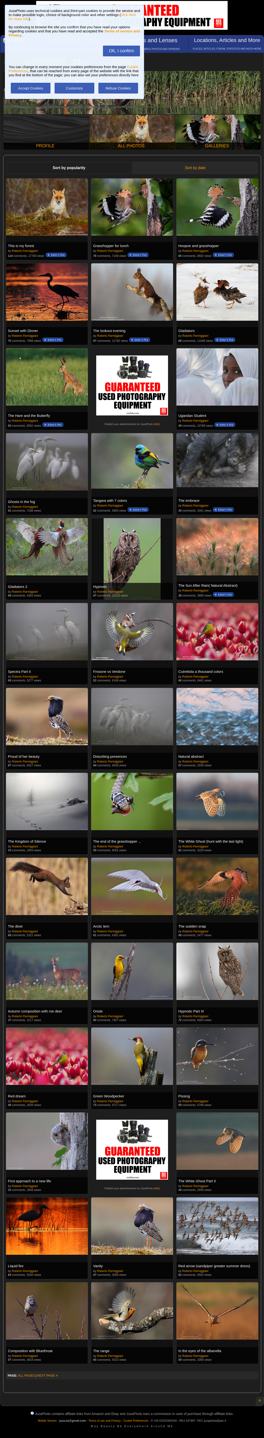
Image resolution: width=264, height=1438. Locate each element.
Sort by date (195, 168)
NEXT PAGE (47, 1375)
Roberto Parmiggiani (25, 251)
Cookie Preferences (135, 1420)
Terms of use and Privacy (104, 1420)
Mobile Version (47, 1420)
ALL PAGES (26, 1375)
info (157, 424)
